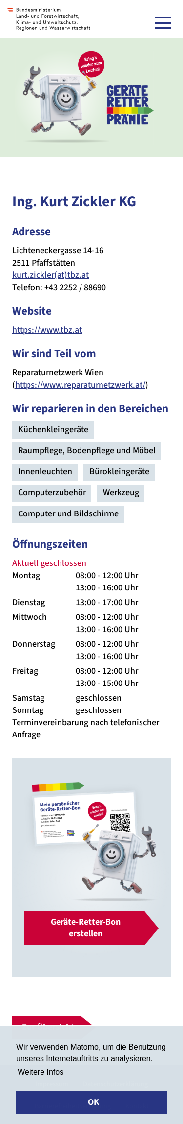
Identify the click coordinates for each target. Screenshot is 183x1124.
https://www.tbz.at (47, 330)
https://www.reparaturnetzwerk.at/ (80, 385)
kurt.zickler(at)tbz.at (50, 275)
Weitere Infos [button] (40, 1072)
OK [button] (93, 1102)
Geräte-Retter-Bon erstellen (86, 928)
